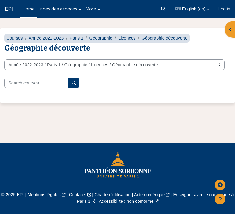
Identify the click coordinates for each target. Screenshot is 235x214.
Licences (126, 38)
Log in (224, 9)
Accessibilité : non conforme (126, 201)
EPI (9, 9)
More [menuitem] (91, 9)
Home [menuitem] (29, 9)
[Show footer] (220, 199)
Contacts (77, 194)
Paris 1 (76, 38)
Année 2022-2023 (46, 38)
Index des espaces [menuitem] (58, 9)
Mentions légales (44, 194)
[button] (163, 9)
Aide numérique (149, 194)
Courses (14, 38)
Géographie (100, 38)
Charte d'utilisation (112, 194)
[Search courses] (36, 83)
